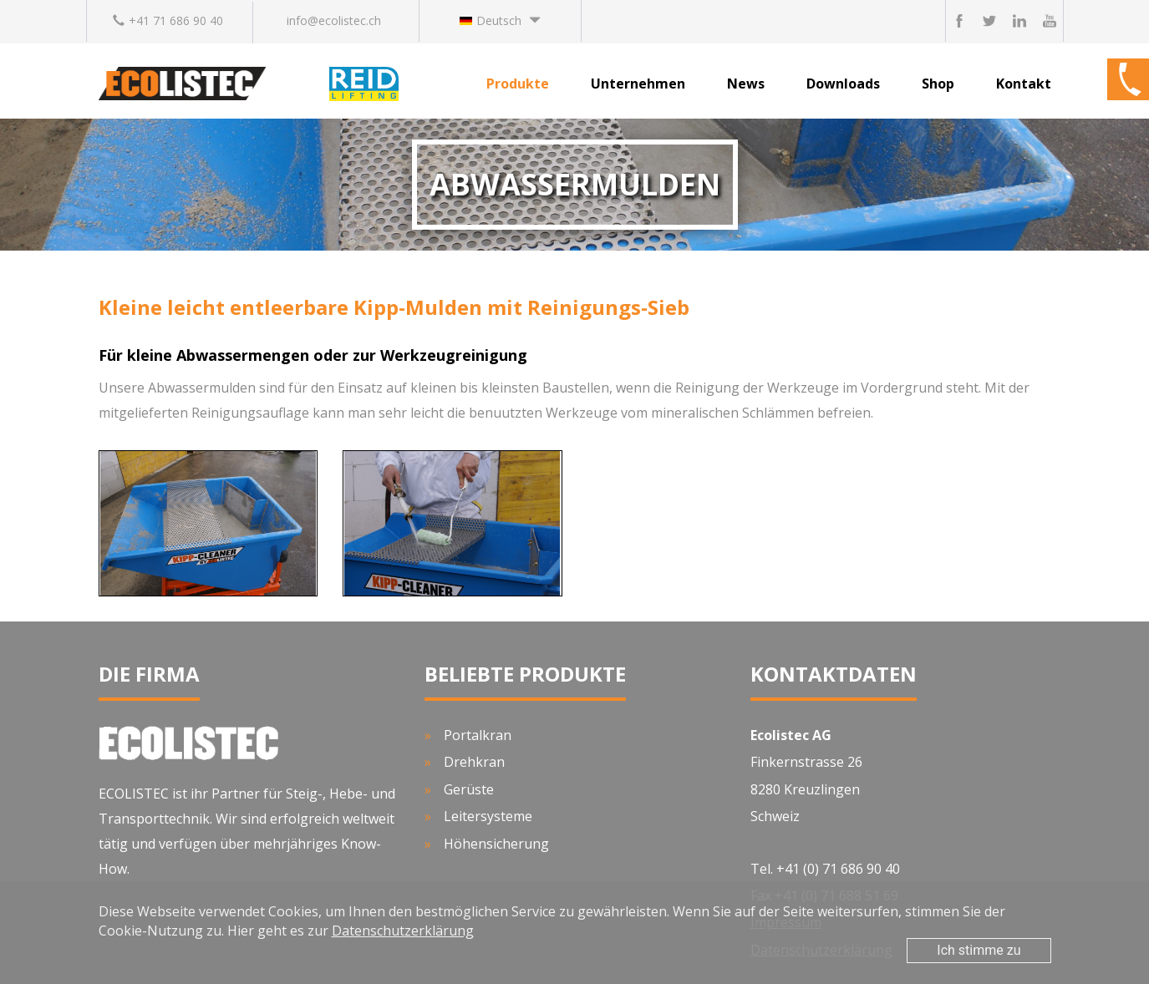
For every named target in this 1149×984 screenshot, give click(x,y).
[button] (500, 21)
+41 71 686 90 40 (168, 20)
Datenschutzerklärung (403, 930)
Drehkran (474, 762)
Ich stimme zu (978, 950)
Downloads (843, 83)
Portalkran (477, 735)
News (746, 83)
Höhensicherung (496, 843)
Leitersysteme (488, 816)
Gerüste (469, 789)
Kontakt (1023, 83)
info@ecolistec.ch (334, 20)
